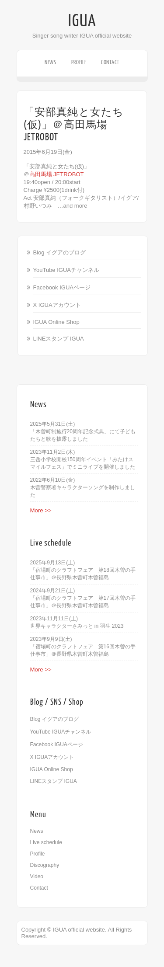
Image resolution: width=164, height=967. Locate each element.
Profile (79, 62)
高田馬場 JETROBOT (56, 174)
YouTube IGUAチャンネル (66, 270)
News (50, 62)
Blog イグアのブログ (59, 252)
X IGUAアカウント (57, 305)
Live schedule (46, 842)
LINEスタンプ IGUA (58, 338)
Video (36, 876)
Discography (44, 865)
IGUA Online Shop (56, 322)
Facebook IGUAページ (62, 287)
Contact (110, 62)
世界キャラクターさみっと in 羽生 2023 (77, 626)
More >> (41, 510)
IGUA (82, 21)
